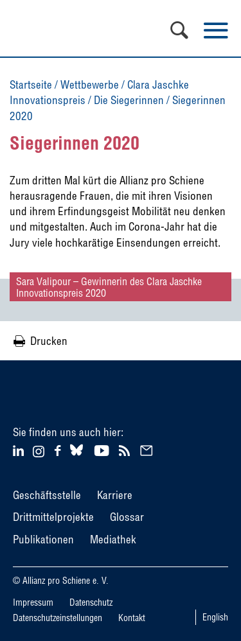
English (215, 617)
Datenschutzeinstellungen (57, 618)
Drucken (48, 340)
